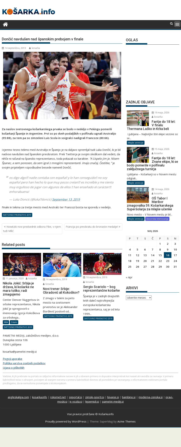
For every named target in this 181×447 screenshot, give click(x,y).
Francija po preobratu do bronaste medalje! (92, 226)
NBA (6, 322)
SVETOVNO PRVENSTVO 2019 (17, 214)
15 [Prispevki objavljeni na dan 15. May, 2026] (160, 255)
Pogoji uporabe (12, 359)
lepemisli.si (92, 401)
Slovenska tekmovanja (157, 218)
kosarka (34, 48)
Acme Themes (126, 421)
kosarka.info (39, 397)
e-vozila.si (76, 401)
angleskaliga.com (18, 397)
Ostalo (14, 322)
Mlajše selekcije (135, 142)
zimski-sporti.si (94, 397)
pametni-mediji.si (113, 401)
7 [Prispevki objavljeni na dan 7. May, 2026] (152, 249)
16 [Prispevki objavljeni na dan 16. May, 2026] (167, 255)
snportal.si (75, 397)
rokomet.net (58, 397)
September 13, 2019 (66, 199)
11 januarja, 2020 (13, 278)
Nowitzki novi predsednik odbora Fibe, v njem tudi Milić (32, 228)
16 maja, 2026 (160, 112)
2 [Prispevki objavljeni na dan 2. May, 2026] (167, 244)
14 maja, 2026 (160, 189)
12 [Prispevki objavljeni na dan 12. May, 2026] (137, 255)
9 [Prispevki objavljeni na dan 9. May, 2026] (167, 249)
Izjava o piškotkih (13, 367)
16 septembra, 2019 (55, 279)
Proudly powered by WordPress (65, 421)
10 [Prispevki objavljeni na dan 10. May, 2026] (175, 249)
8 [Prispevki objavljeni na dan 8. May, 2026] (160, 249)
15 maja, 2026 (160, 149)
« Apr (129, 277)
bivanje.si (113, 397)
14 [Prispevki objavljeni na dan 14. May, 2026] (152, 255)
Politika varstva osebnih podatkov (24, 363)
